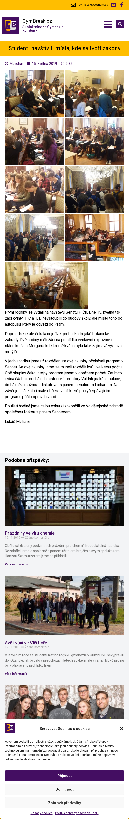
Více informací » (16, 564)
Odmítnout (64, 789)
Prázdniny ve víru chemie (30, 533)
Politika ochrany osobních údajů (77, 813)
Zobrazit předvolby (64, 803)
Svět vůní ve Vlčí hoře (26, 642)
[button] (121, 728)
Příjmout (64, 776)
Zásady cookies (42, 813)
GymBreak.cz (37, 21)
